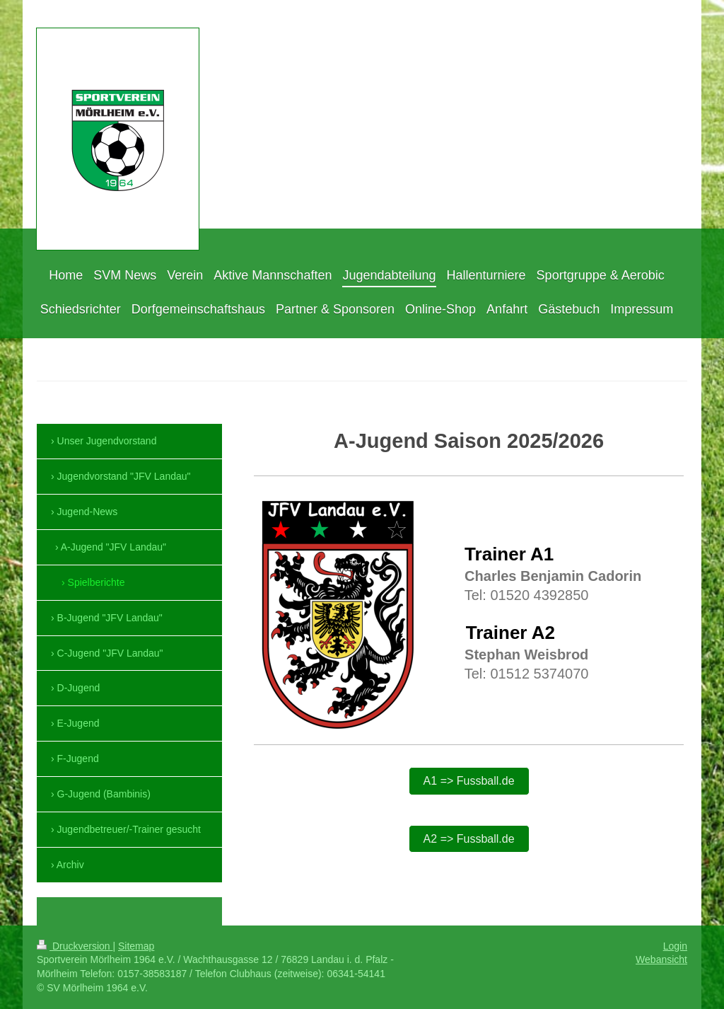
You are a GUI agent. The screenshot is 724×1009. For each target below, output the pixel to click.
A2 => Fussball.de (469, 839)
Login (675, 946)
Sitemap (136, 946)
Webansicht (661, 959)
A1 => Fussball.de (469, 781)
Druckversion (74, 946)
